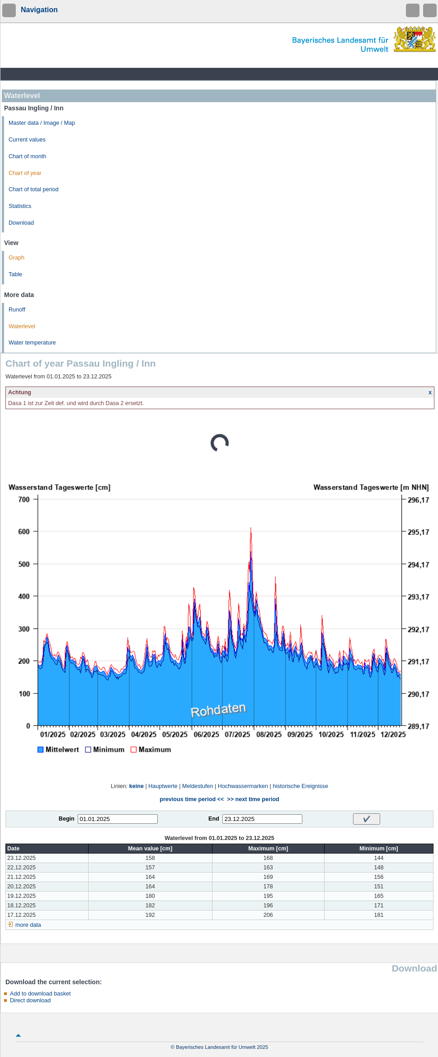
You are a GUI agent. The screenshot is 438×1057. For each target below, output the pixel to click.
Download (21, 223)
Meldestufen (197, 786)
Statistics (20, 206)
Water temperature (32, 343)
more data (28, 925)
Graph (16, 258)
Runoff (17, 310)
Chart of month (27, 156)
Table (15, 274)
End (213, 819)
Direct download (30, 1000)
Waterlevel (22, 326)
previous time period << (192, 799)
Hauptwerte (162, 786)
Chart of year (25, 173)
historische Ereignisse (300, 786)
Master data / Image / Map (42, 123)
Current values (27, 140)
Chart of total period (34, 189)
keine (136, 786)
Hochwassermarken (243, 786)
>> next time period (253, 799)
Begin (67, 819)
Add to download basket (40, 994)
